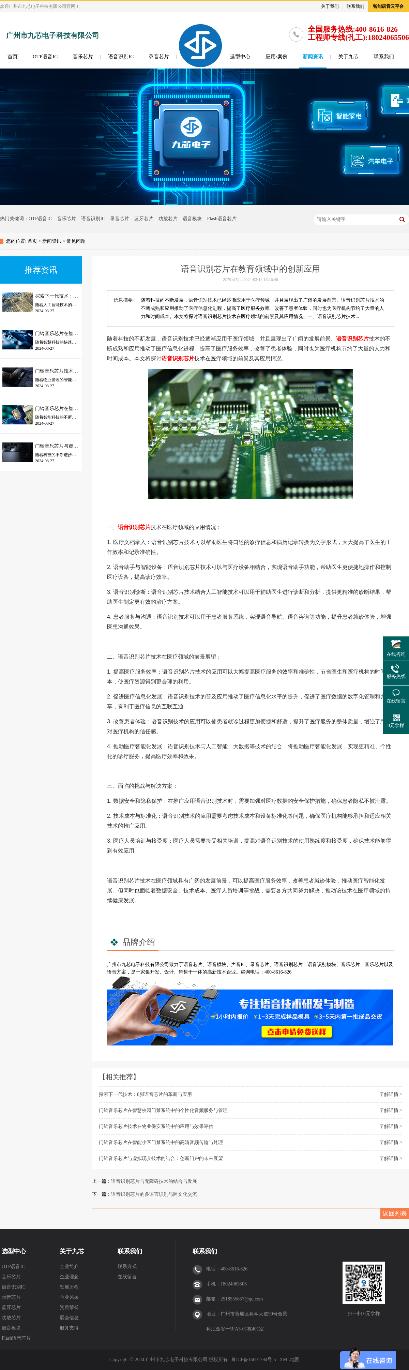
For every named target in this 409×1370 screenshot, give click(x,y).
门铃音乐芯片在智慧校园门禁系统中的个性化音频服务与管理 (163, 1110)
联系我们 (355, 6)
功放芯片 (168, 218)
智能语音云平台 (388, 6)
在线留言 (127, 1276)
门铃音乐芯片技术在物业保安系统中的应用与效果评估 (156, 1126)
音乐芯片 (83, 56)
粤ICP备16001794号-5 (253, 1359)
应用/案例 (276, 56)
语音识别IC (121, 56)
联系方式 (127, 1266)
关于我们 (330, 6)
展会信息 (69, 1317)
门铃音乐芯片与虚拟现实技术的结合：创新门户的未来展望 (161, 1158)
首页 (12, 56)
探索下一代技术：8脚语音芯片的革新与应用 (145, 1094)
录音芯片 (159, 56)
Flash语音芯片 (221, 218)
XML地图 (289, 1359)
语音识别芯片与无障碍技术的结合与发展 (154, 1181)
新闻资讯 (313, 56)
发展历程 (69, 1287)
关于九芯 (348, 56)
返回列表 (394, 1213)
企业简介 (69, 1266)
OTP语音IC (45, 56)
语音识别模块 (321, 964)
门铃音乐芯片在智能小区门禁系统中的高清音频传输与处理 (161, 1142)
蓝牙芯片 (143, 218)
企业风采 (69, 1297)
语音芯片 (192, 964)
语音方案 (116, 972)
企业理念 (69, 1276)
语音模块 (192, 218)
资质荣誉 (69, 1307)
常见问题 (76, 241)
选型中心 (240, 56)
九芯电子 (130, 964)
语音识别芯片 (352, 339)
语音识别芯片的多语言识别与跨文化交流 (154, 1194)
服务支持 (69, 1327)
